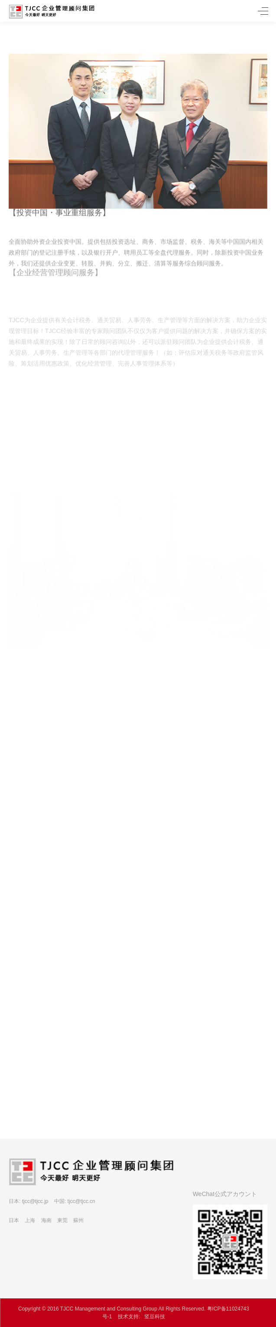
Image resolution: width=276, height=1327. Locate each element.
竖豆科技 (154, 1317)
